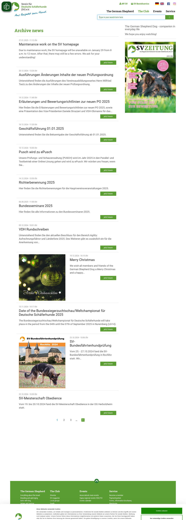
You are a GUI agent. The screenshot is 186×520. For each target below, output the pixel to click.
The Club (143, 11)
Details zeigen (122, 515)
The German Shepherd (120, 11)
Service (170, 11)
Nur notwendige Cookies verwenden (161, 503)
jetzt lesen (108, 62)
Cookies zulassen (162, 496)
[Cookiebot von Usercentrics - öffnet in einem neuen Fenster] (19, 515)
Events (157, 11)
